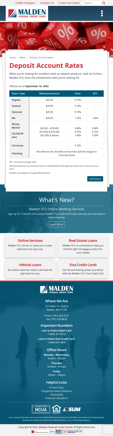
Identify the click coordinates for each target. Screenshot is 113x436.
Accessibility (56, 394)
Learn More (56, 224)
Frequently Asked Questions (56, 391)
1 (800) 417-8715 (57, 334)
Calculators (95, 178)
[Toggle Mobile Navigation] (102, 13)
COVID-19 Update (25, 3)
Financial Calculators (56, 398)
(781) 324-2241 (61, 315)
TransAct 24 (47, 3)
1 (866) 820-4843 (57, 342)
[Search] (94, 3)
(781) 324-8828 (59, 319)
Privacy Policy (56, 387)
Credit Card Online (69, 3)
